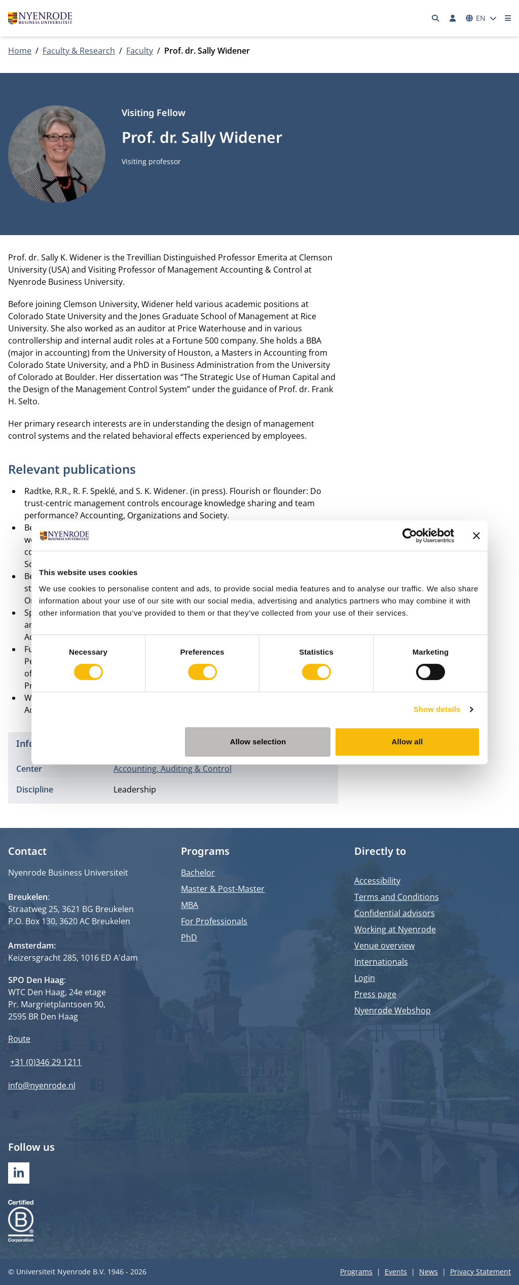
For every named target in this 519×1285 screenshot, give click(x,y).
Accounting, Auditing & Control (173, 768)
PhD (189, 937)
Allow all (407, 741)
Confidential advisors (394, 913)
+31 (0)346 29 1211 (46, 1062)
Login (364, 978)
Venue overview (384, 945)
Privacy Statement (480, 1271)
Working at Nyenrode (395, 929)
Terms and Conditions (396, 896)
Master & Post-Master (223, 888)
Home (19, 50)
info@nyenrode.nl (42, 1085)
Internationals (381, 961)
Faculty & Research (79, 50)
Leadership (135, 789)
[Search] (435, 18)
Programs (356, 1271)
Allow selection (258, 741)
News (428, 1271)
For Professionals (214, 921)
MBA (189, 905)
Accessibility (377, 880)
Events (396, 1271)
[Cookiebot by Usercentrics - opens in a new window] (409, 535)
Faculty (139, 50)
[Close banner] (476, 535)
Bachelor (198, 872)
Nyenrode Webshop (392, 1010)
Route (19, 1038)
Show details (437, 709)
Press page (375, 994)
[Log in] (452, 18)
